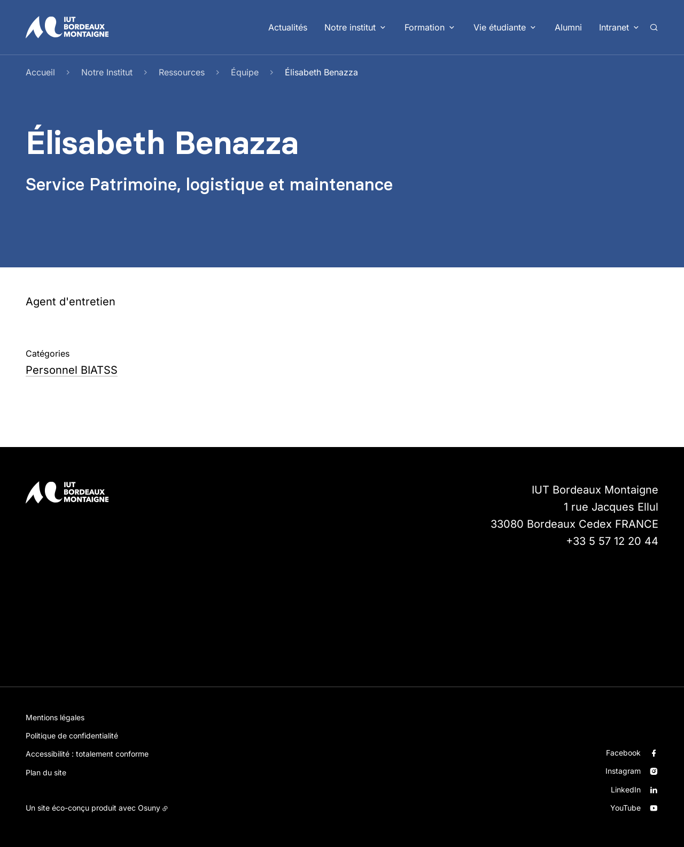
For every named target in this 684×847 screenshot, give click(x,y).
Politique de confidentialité (72, 735)
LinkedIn (626, 789)
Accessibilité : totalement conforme (87, 753)
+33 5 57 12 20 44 (612, 541)
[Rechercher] (653, 27)
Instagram (623, 770)
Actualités (287, 27)
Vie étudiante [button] (499, 27)
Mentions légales (55, 717)
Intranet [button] (614, 27)
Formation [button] (425, 27)
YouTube (625, 807)
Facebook (623, 752)
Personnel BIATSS (72, 370)
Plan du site (46, 772)
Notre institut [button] (350, 27)
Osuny (149, 807)
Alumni (568, 27)
